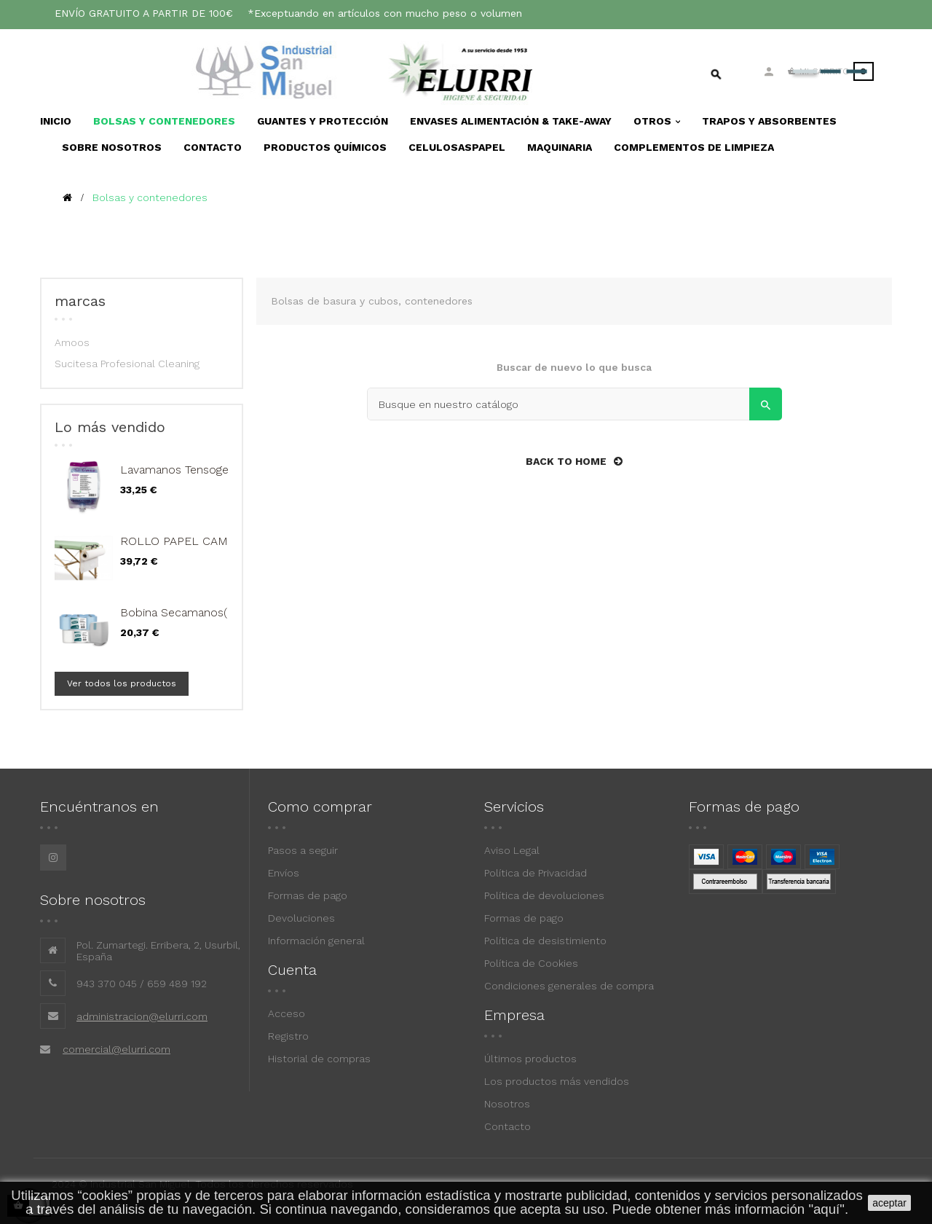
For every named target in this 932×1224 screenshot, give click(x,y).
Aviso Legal (512, 850)
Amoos (72, 342)
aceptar (889, 1203)
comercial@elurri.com (116, 1049)
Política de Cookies (531, 963)
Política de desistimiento (545, 940)
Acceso (286, 1013)
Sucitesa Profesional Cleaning (127, 363)
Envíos (283, 873)
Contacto (507, 1126)
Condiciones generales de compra (569, 986)
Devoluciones (301, 918)
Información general (316, 940)
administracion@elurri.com (142, 1016)
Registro (288, 1036)
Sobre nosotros (93, 900)
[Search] (574, 404)
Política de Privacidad (535, 873)
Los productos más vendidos (556, 1081)
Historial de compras (319, 1058)
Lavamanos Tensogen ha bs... (197, 469)
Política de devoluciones (544, 895)
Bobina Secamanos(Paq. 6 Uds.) (205, 612)
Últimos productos (530, 1058)
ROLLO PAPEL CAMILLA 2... (195, 541)
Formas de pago (307, 895)
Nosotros (507, 1104)
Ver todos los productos (121, 683)
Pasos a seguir (303, 850)
